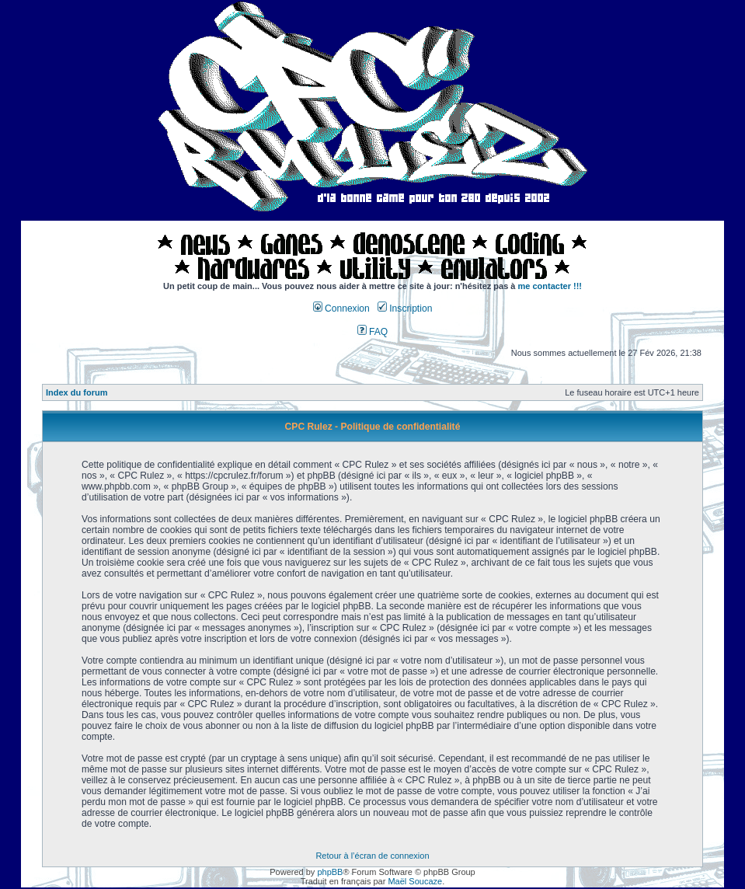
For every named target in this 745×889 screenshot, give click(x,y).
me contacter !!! (550, 286)
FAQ (372, 331)
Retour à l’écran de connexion (372, 855)
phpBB (330, 872)
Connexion (341, 308)
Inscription (405, 308)
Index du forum (76, 392)
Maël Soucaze (415, 881)
